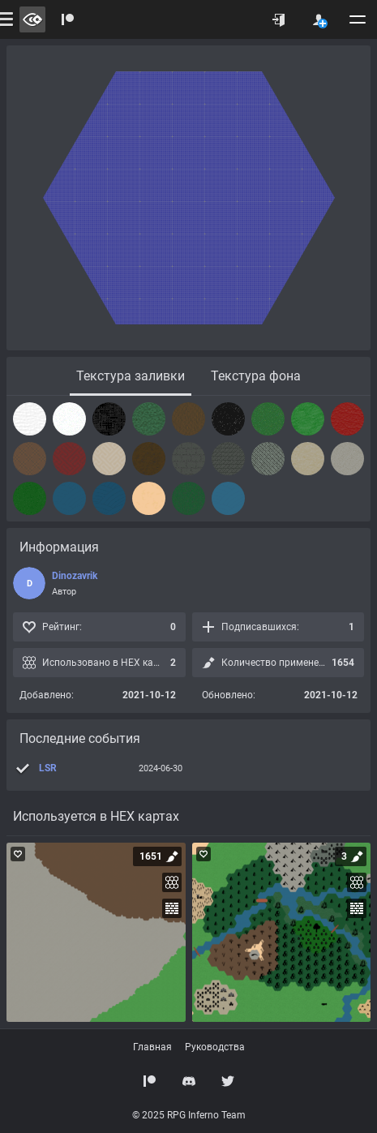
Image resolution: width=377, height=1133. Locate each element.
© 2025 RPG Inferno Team (189, 1115)
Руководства (215, 1047)
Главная (152, 1047)
